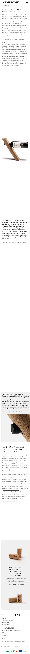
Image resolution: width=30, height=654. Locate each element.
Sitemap (4, 618)
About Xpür (21, 584)
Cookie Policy (5, 624)
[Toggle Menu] (27, 2)
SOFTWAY (4, 648)
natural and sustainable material (11, 490)
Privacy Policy (5, 622)
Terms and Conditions (7, 620)
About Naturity (12, 584)
